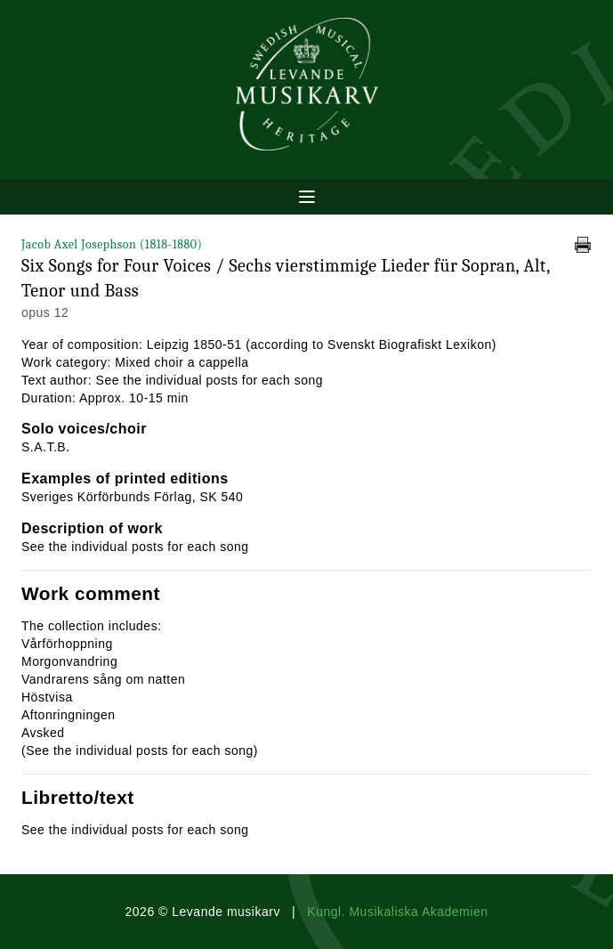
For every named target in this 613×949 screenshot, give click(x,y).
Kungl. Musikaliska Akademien (397, 911)
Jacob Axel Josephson (111, 244)
